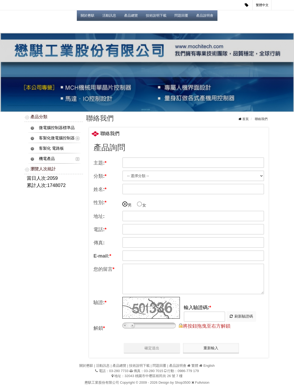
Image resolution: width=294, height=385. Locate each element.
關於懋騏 (88, 15)
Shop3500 (182, 382)
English (209, 366)
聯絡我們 (261, 119)
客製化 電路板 (51, 148)
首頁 (245, 119)
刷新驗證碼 (241, 316)
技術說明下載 (156, 15)
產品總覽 (131, 15)
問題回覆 (181, 15)
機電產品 (47, 158)
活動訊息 (109, 15)
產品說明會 (204, 15)
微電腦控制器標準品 (57, 127)
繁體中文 (262, 5)
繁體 (194, 366)
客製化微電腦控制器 (57, 138)
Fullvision (202, 382)
